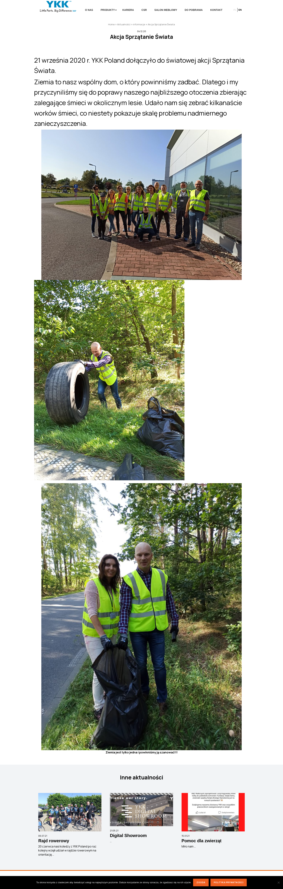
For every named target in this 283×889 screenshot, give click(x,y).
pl (234, 9)
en (240, 9)
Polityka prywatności (228, 882)
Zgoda (200, 882)
